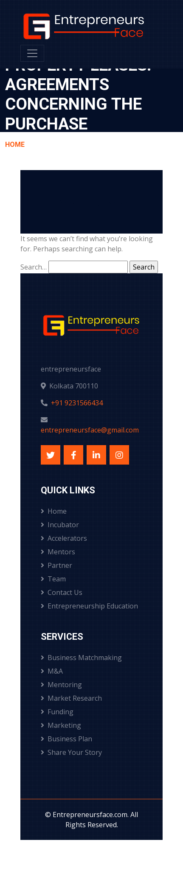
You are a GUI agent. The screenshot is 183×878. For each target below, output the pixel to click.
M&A (52, 671)
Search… (33, 267)
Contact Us (61, 592)
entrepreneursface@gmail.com (90, 430)
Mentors (58, 551)
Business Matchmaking (81, 657)
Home (15, 144)
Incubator (60, 524)
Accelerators (64, 538)
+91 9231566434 (77, 402)
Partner (56, 565)
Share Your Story (71, 752)
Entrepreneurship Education (89, 606)
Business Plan (66, 738)
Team (53, 578)
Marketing (61, 725)
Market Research (71, 698)
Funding (57, 711)
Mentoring (61, 684)
